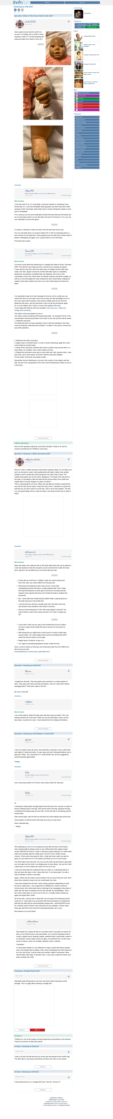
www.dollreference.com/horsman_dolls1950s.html (31, 652)
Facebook (79, 101)
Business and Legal (81, 122)
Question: (33, 16)
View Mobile (61, 1099)
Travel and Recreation (81, 165)
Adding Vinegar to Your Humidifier (89, 45)
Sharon (19, 692)
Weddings (78, 167)
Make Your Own (80, 151)
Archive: (26, 1046)
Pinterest (79, 104)
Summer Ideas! (81, 96)
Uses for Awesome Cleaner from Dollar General (91, 73)
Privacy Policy (56, 1101)
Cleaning (94, 24)
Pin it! (37, 1030)
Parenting (78, 157)
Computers (78, 125)
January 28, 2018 (91, 27)
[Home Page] (21, 1)
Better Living (79, 117)
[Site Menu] (47, 2)
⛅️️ (68, 1103)
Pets (77, 159)
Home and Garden (82, 24)
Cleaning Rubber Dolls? (89, 36)
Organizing (78, 154)
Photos (77, 162)
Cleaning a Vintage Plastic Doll (91, 54)
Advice (79, 27)
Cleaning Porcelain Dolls (90, 64)
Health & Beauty (80, 143)
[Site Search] (82, 2)
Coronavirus (79, 130)
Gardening (79, 99)
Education (78, 135)
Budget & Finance (80, 119)
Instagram (79, 110)
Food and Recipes (80, 141)
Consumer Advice (80, 127)
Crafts (77, 133)
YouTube (79, 107)
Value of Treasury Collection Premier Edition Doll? (91, 82)
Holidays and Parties (81, 146)
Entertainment (79, 138)
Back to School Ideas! (82, 93)
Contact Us (64, 1101)
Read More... (22, 1030)
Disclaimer (48, 1101)
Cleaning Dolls (87, 13)
